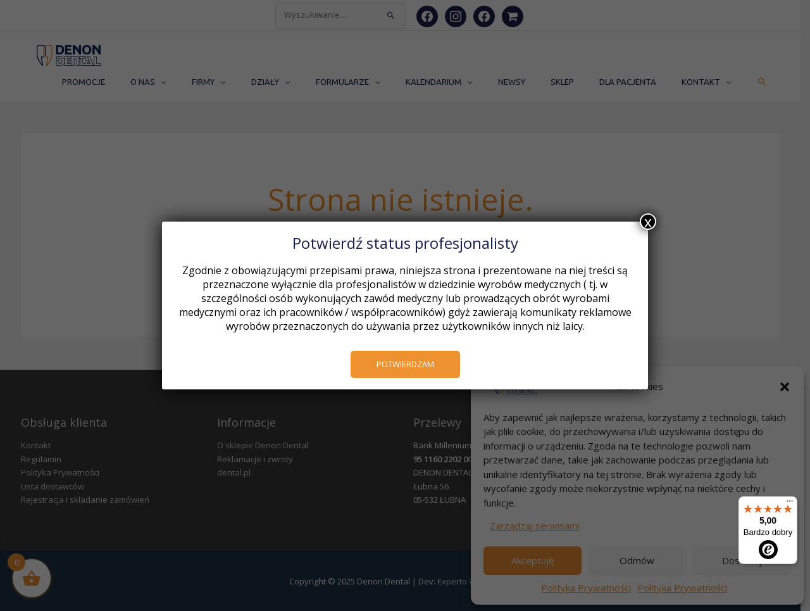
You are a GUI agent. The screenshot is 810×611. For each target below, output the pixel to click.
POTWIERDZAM (405, 364)
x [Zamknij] (648, 221)
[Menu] (789, 504)
